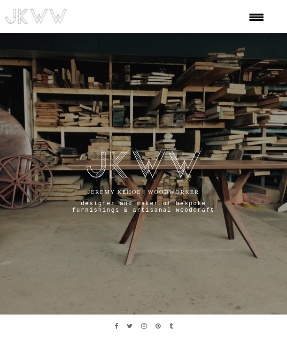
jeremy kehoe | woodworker (143, 192)
